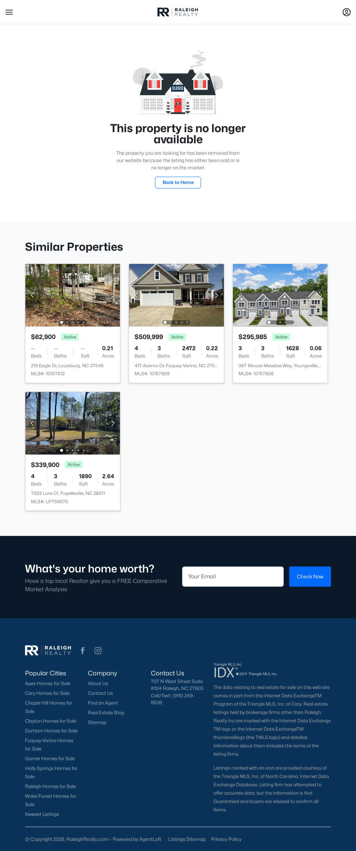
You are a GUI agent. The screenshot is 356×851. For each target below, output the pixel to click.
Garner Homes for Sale (50, 758)
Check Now (310, 576)
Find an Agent (103, 703)
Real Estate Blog (106, 712)
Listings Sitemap (186, 839)
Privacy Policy (226, 839)
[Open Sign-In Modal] (346, 12)
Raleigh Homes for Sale (50, 786)
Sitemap (97, 722)
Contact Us (100, 693)
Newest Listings (42, 814)
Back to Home (178, 182)
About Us (98, 683)
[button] (9, 12)
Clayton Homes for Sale (50, 721)
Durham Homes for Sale (51, 730)
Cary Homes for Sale (47, 693)
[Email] (233, 577)
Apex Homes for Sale (47, 683)
